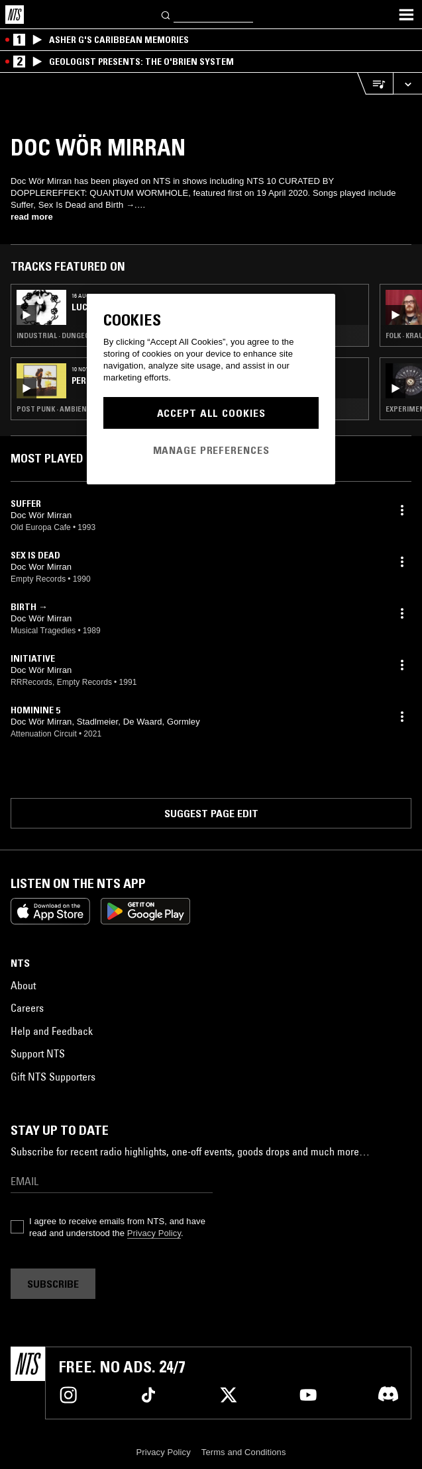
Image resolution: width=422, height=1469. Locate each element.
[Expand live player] (407, 84)
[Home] (14, 14)
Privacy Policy (154, 1233)
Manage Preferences (211, 450)
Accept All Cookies (211, 413)
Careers (27, 1007)
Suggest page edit (211, 813)
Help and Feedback (52, 1031)
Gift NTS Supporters (53, 1076)
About (23, 985)
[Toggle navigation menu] (406, 14)
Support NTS (38, 1053)
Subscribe (53, 1283)
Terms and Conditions (243, 1452)
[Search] (166, 14)
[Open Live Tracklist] (375, 84)
